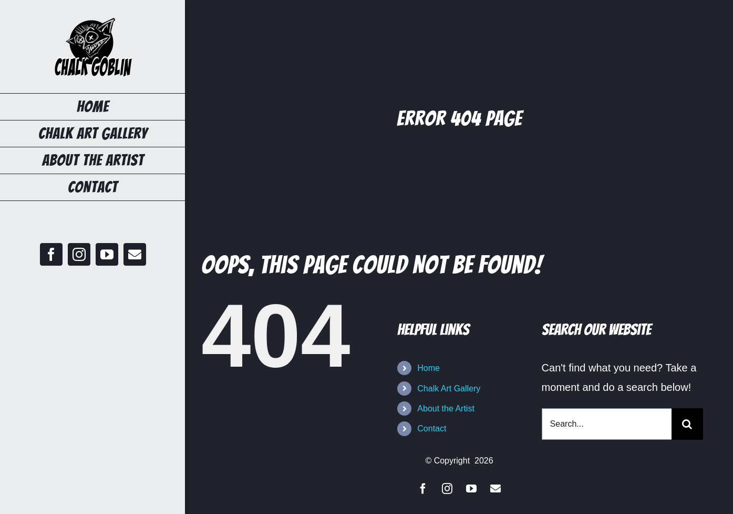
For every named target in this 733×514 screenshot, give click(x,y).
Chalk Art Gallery (448, 388)
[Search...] (607, 424)
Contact (431, 428)
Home (428, 368)
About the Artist (445, 408)
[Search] (687, 424)
